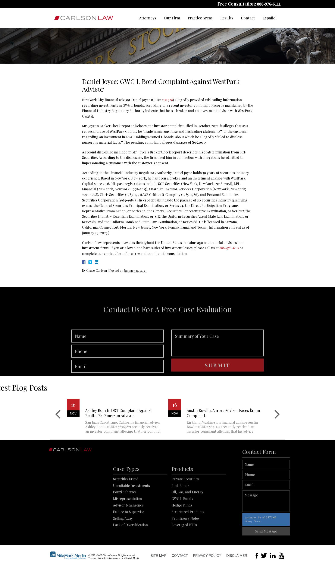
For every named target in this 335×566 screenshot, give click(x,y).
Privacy (261, 521)
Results (226, 17)
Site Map (158, 555)
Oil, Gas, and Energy (187, 510)
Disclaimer (236, 555)
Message (279, 501)
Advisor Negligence (128, 523)
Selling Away (123, 536)
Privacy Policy (207, 555)
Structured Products (188, 530)
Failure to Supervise (128, 530)
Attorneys (147, 17)
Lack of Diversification (130, 543)
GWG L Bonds (182, 517)
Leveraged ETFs (184, 543)
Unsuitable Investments (131, 504)
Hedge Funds (182, 523)
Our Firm (172, 17)
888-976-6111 (269, 4)
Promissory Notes (185, 536)
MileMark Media (131, 558)
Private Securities (185, 497)
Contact (248, 17)
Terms (270, 521)
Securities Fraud (125, 497)
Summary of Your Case (217, 355)
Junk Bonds (180, 504)
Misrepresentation (127, 517)
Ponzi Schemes (124, 510)
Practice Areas (200, 17)
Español (270, 17)
